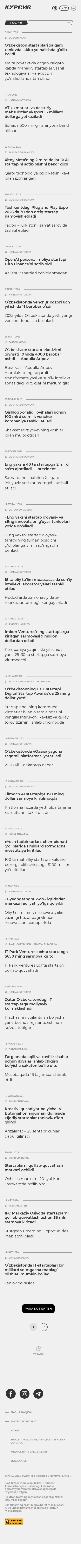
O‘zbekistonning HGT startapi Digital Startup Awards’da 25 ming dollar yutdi (37, 693)
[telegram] (38, 1394)
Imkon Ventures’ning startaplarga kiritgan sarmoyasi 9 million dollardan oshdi (37, 636)
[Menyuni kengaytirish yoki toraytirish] (73, 8)
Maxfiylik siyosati (24, 1421)
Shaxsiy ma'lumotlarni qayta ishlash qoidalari (38, 1441)
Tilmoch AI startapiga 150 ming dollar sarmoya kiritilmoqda (34, 796)
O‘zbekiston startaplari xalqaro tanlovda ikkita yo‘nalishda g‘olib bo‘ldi (36, 49)
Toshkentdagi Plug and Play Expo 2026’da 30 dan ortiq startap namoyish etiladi (36, 212)
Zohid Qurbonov (19, 1101)
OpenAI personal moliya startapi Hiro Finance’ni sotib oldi (35, 261)
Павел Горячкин (19, 1049)
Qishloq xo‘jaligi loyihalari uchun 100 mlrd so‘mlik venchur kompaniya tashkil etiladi (35, 416)
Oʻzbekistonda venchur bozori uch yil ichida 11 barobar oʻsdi (37, 304)
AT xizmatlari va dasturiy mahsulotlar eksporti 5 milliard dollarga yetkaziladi (34, 112)
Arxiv (15, 1430)
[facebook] (11, 1394)
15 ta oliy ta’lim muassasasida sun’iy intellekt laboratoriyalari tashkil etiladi (38, 584)
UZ (64, 8)
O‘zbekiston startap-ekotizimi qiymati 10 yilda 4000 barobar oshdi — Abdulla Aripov (33, 354)
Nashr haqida (21, 1412)
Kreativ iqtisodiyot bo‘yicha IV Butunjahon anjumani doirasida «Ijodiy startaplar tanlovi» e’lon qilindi (35, 1115)
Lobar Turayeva (18, 834)
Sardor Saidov (17, 38)
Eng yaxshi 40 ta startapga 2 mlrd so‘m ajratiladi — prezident (37, 466)
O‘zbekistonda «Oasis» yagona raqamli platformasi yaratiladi (33, 753)
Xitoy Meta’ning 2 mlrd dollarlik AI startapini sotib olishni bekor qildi (37, 162)
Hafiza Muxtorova (20, 100)
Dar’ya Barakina (18, 1258)
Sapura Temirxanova (21, 152)
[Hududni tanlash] (54, 8)
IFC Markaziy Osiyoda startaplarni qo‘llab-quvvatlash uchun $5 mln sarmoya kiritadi (37, 1217)
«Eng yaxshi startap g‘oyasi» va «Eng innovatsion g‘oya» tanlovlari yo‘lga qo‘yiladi (37, 521)
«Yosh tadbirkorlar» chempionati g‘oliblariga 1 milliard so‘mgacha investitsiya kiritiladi (36, 846)
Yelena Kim (43, 682)
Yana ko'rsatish (38, 1308)
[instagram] (24, 1394)
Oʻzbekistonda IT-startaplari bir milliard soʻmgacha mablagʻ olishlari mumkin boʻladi (34, 1269)
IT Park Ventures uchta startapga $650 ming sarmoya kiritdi (36, 954)
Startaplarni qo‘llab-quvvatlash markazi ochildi (34, 1167)
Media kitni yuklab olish (29, 1451)
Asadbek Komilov (19, 624)
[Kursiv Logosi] (18, 7)
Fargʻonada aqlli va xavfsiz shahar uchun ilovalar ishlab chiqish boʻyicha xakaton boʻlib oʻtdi (36, 1061)
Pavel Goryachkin (20, 944)
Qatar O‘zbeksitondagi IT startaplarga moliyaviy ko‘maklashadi (28, 1004)
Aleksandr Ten (18, 1206)
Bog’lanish (19, 1461)
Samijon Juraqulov (20, 510)
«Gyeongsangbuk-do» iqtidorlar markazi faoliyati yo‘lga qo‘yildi (35, 901)
